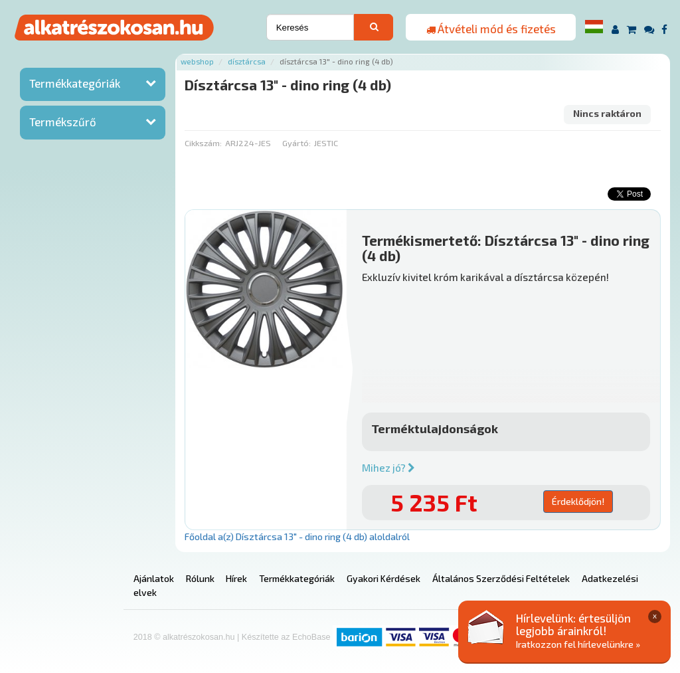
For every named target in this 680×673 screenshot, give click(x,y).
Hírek (236, 578)
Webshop (197, 61)
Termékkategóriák (74, 83)
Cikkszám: (203, 143)
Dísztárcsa (247, 61)
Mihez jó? (388, 468)
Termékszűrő (62, 121)
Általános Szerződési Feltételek (501, 578)
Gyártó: (296, 143)
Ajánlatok (153, 578)
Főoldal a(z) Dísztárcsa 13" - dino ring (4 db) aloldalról (297, 536)
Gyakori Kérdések (383, 578)
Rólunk (200, 578)
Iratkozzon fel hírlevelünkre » (578, 644)
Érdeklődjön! (578, 501)
